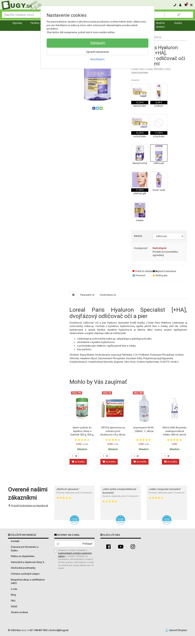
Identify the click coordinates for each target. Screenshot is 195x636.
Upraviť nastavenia (97, 51)
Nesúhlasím (97, 59)
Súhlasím (97, 43)
